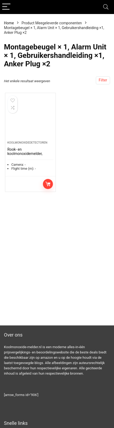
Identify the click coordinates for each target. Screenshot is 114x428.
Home (9, 23)
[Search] (106, 7)
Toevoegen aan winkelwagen (48, 184)
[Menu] (6, 7)
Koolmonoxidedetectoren (27, 142)
